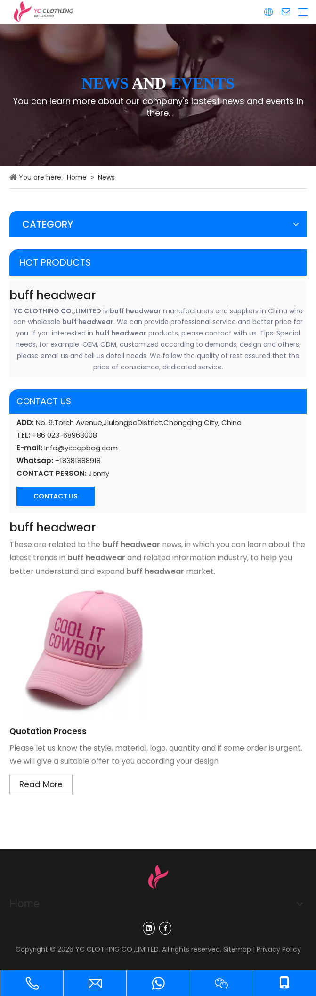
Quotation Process (48, 731)
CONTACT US (55, 496)
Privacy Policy (279, 949)
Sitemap (237, 949)
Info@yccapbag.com (81, 448)
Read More (41, 784)
